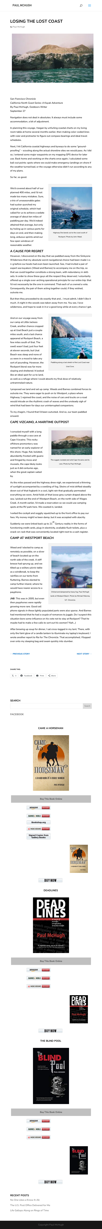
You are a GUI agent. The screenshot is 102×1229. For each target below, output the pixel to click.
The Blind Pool (50, 1041)
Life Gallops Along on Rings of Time (29, 1210)
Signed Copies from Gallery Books (38, 836)
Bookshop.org (38, 822)
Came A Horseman (50, 728)
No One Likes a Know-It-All (25, 1200)
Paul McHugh (19, 26)
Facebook (17, 714)
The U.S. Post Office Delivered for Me (30, 1205)
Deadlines (51, 890)
